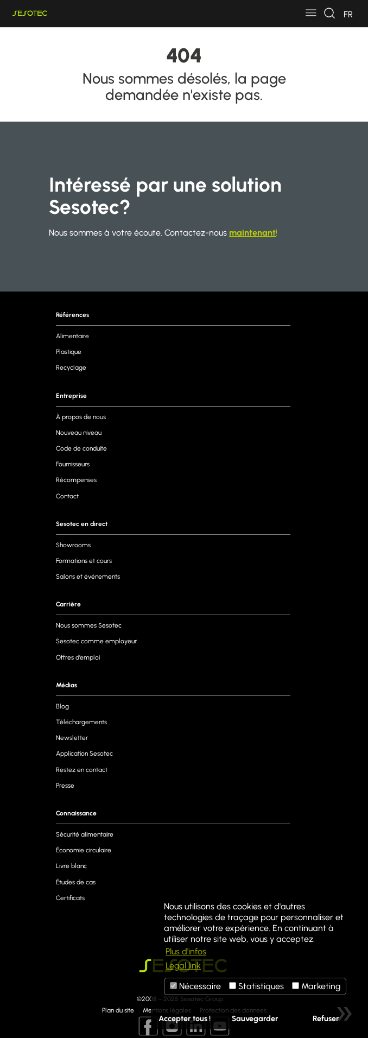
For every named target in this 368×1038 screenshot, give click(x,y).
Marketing (316, 986)
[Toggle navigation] (311, 13)
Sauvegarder (255, 1018)
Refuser (326, 1018)
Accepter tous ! (184, 1018)
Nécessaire (195, 986)
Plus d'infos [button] (186, 951)
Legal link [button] (183, 965)
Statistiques (256, 986)
